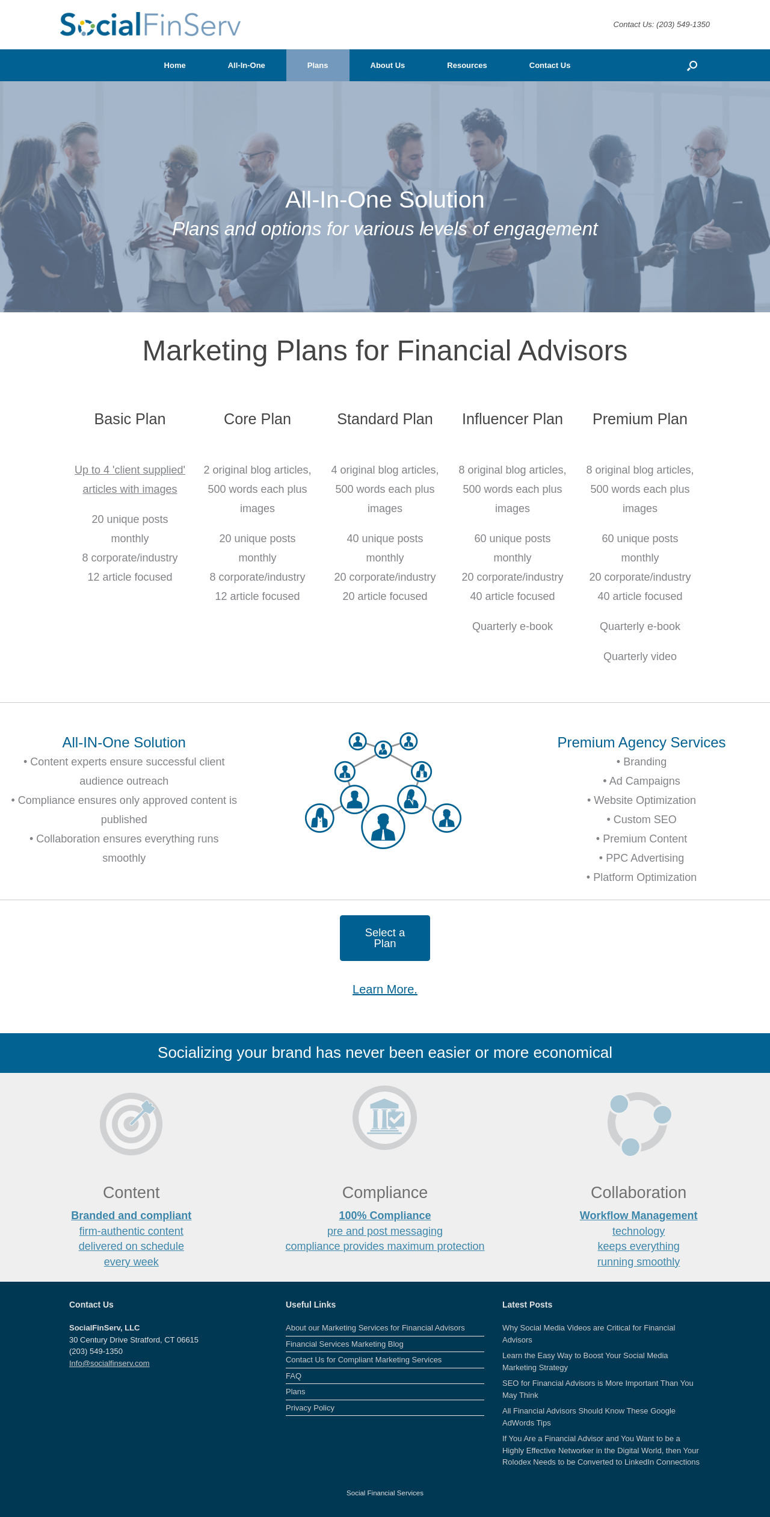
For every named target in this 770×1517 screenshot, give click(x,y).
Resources (467, 65)
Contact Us (550, 65)
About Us (388, 65)
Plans (317, 65)
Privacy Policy (310, 1407)
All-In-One (246, 65)
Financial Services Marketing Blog (345, 1344)
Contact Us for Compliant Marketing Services (364, 1359)
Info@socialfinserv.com (109, 1363)
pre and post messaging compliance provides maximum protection (384, 1231)
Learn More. (385, 989)
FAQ (293, 1375)
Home (175, 65)
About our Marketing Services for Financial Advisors (375, 1327)
